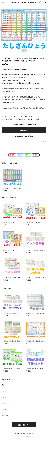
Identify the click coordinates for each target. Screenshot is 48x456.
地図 (3, 385)
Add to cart (24, 130)
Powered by (24, 437)
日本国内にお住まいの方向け (24, 136)
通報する (43, 141)
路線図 (4, 391)
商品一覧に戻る (24, 425)
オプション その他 (8, 415)
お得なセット (6, 403)
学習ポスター (6, 397)
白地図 (4, 409)
